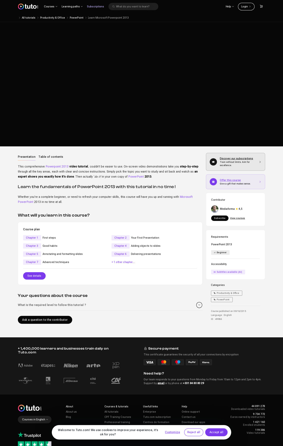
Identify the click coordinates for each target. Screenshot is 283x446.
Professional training (117, 384)
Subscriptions (95, 6)
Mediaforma (194, 44)
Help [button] (184, 368)
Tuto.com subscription (157, 379)
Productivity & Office (52, 17)
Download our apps (193, 384)
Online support (191, 374)
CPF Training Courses (118, 379)
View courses (237, 180)
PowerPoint (77, 17)
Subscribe (220, 180)
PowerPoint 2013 (221, 206)
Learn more (214, 68)
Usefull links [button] (150, 368)
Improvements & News (156, 394)
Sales (108, 400)
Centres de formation (156, 384)
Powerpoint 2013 (57, 128)
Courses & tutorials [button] (117, 368)
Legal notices (48, 435)
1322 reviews (34, 415)
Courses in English (35, 381)
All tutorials (29, 17)
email (161, 345)
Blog (68, 379)
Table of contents (50, 119)
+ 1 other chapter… (123, 224)
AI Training (111, 389)
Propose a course (154, 389)
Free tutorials (113, 394)
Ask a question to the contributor (45, 282)
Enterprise (149, 374)
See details (34, 238)
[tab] (27, 119)
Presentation (27, 119)
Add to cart (213, 55)
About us (71, 374)
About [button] (69, 368)
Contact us (188, 379)
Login (246, 6)
